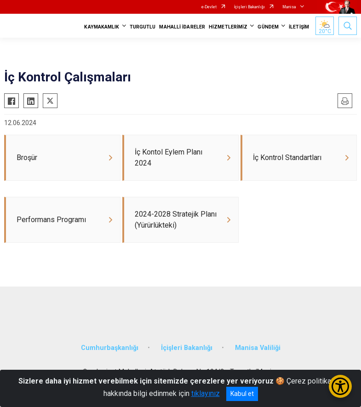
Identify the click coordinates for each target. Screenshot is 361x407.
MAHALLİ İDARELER (182, 27)
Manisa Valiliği (258, 348)
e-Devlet (209, 7)
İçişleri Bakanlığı (249, 7)
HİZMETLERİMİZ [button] (228, 27)
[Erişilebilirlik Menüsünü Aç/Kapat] (340, 386)
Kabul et (242, 393)
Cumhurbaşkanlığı (109, 348)
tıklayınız (205, 393)
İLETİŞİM (299, 27)
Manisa (289, 7)
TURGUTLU (143, 27)
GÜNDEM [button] (268, 27)
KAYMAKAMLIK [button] (101, 27)
